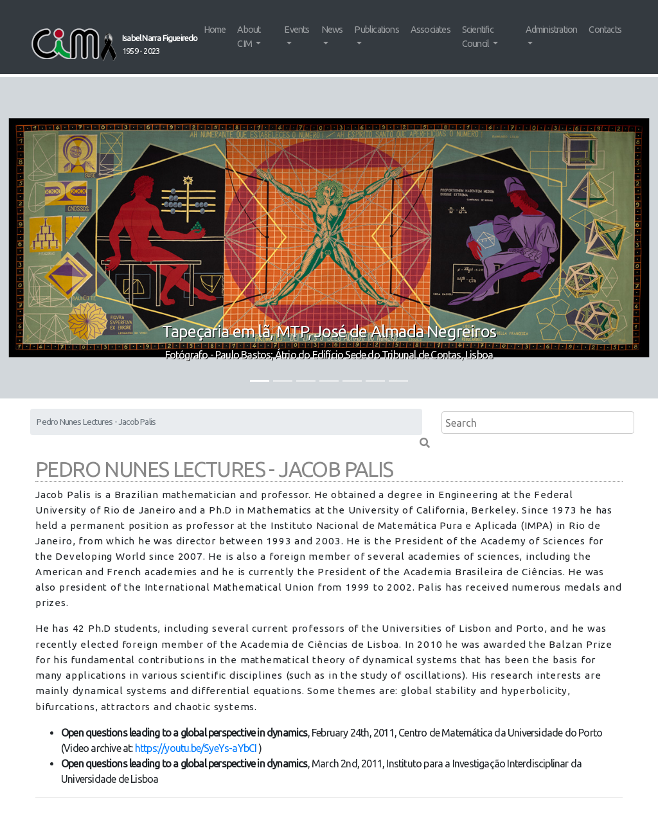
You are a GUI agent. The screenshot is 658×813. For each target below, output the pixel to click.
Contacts (605, 29)
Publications (376, 29)
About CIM (248, 36)
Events (296, 29)
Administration (552, 29)
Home (215, 29)
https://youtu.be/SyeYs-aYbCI (196, 748)
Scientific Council (478, 36)
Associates (430, 29)
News (332, 29)
